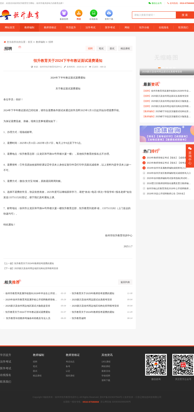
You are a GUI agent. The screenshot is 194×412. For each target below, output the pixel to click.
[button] (159, 67)
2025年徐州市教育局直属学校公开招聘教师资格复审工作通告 (34, 299)
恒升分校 (144, 27)
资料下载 (106, 380)
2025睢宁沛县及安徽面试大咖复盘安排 (174, 116)
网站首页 (10, 27)
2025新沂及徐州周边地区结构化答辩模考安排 (94, 305)
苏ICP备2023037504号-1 (112, 397)
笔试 (101, 48)
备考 (68, 366)
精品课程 (125, 48)
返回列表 (125, 282)
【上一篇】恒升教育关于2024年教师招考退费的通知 (28, 263)
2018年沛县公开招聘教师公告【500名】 (166, 193)
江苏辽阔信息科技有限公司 (148, 397)
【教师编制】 (149, 111)
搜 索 (185, 15)
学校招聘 (106, 375)
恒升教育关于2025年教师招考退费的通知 (92, 293)
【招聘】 (146, 91)
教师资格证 (50, 27)
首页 (30, 42)
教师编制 (29, 27)
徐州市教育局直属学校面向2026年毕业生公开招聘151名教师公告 (34, 293)
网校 (127, 27)
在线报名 (164, 27)
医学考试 (110, 27)
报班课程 (70, 375)
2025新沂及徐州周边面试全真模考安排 (91, 299)
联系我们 (183, 27)
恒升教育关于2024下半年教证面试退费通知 (26, 312)
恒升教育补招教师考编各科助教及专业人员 (26, 318)
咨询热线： (180, 3)
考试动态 (70, 361)
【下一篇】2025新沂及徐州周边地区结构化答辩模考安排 (30, 268)
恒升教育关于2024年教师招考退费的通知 (92, 312)
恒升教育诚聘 (78, 318)
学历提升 (71, 27)
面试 (112, 48)
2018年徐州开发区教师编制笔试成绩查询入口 (169, 173)
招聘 (50, 42)
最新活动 (106, 371)
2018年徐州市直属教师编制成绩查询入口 (166, 168)
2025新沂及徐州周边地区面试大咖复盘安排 (26, 305)
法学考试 (90, 27)
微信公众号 (155, 3)
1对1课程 (106, 361)
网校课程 (106, 366)
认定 (68, 371)
